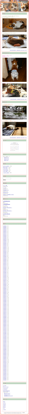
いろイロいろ (5, 389)
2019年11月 (4, 297)
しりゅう (4, 409)
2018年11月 (4, 313)
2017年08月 (4, 333)
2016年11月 (4, 345)
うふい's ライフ (5, 388)
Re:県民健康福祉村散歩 (6, 201)
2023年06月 (4, 240)
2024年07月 (4, 228)
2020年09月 (4, 284)
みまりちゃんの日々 (22, 137)
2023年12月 (4, 232)
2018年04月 (4, 322)
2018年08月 (4, 317)
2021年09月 (4, 268)
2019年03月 (4, 308)
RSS (23, 11)
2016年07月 (4, 350)
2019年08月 (4, 301)
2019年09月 (4, 300)
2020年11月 (4, 281)
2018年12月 (4, 312)
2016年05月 (4, 353)
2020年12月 (4, 280)
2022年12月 (4, 248)
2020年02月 (4, 293)
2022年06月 (4, 256)
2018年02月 (4, 325)
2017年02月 (4, 341)
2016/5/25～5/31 (6, 157)
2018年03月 (4, 324)
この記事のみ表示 (18, 137)
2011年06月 (4, 378)
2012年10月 (4, 370)
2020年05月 (4, 289)
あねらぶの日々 (5, 167)
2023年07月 (4, 239)
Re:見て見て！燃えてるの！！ (7, 207)
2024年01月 (4, 231)
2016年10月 (4, 346)
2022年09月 (4, 252)
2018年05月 (4, 321)
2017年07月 (4, 334)
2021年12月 (4, 264)
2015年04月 (4, 366)
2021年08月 (4, 269)
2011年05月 (4, 379)
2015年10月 (4, 362)
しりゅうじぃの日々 (6, 172)
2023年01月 (4, 247)
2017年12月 (4, 328)
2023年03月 (4, 244)
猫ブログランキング (7, 393)
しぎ (3, 408)
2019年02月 (4, 309)
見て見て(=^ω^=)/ (5, 192)
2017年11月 (4, 329)
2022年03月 (4, 260)
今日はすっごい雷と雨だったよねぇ (8, 194)
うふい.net (4, 385)
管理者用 (26, 11)
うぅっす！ (4, 187)
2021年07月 (4, 271)
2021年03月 (4, 276)
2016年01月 (4, 358)
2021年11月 (4, 265)
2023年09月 (4, 236)
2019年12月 (4, 296)
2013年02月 (4, 369)
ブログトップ (20, 11)
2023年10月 (4, 235)
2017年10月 (4, 330)
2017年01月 (4, 342)
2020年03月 (4, 292)
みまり (26, 137)
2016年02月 (4, 357)
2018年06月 (4, 320)
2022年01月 (4, 263)
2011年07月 (4, 377)
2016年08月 (4, 349)
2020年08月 (4, 285)
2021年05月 (4, 273)
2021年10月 (4, 267)
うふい (16, 11)
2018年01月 (4, 326)
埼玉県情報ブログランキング (8, 395)
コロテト (4, 405)
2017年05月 (4, 337)
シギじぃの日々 (5, 171)
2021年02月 (4, 277)
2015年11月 (4, 361)
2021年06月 (4, 272)
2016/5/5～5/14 (6, 160)
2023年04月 (4, 243)
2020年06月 (4, 288)
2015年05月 (4, 365)
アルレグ (4, 404)
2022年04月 (4, 259)
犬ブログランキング (7, 394)
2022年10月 (4, 251)
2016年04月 (4, 354)
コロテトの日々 (5, 168)
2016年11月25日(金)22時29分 (13, 137)
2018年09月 (4, 316)
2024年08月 (4, 227)
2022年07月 (4, 255)
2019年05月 (4, 305)
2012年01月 (4, 374)
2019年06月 (4, 304)
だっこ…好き (5, 185)
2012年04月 (4, 373)
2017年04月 (4, 338)
